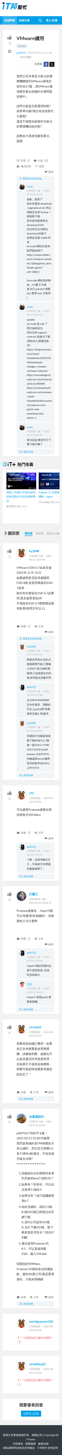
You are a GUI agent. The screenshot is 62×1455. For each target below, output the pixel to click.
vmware (22, 46)
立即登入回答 (31, 1413)
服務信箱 (43, 1443)
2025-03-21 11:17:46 (39, 52)
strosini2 (35, 1027)
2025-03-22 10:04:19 (40, 902)
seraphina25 (37, 1364)
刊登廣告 (18, 1443)
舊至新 (29, 533)
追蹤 (39, 166)
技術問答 (9, 20)
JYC (31, 793)
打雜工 (33, 894)
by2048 (34, 551)
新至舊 (40, 533)
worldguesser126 (41, 1321)
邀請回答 (24, 166)
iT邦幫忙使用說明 (47, 1447)
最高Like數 (53, 533)
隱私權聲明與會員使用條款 (19, 1447)
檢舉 (49, 171)
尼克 (29, 984)
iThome (30, 1439)
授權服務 (30, 1443)
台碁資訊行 (36, 1116)
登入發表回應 (26, 775)
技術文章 (24, 20)
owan (30, 186)
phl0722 (21, 52)
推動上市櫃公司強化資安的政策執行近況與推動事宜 (21, 496)
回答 (23, 160)
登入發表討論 (26, 451)
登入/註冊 (52, 20)
